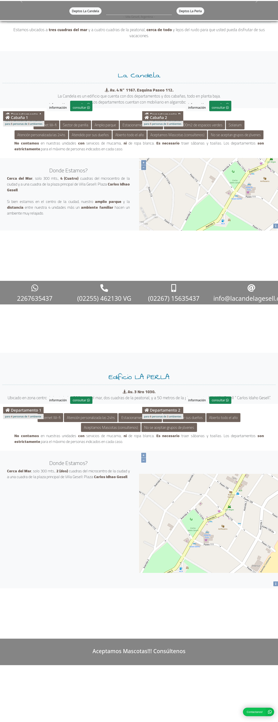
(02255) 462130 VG (104, 292)
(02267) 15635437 (173, 292)
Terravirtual (151, 718)
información (58, 107)
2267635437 (35, 292)
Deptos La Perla (190, 11)
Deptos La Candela (85, 11)
